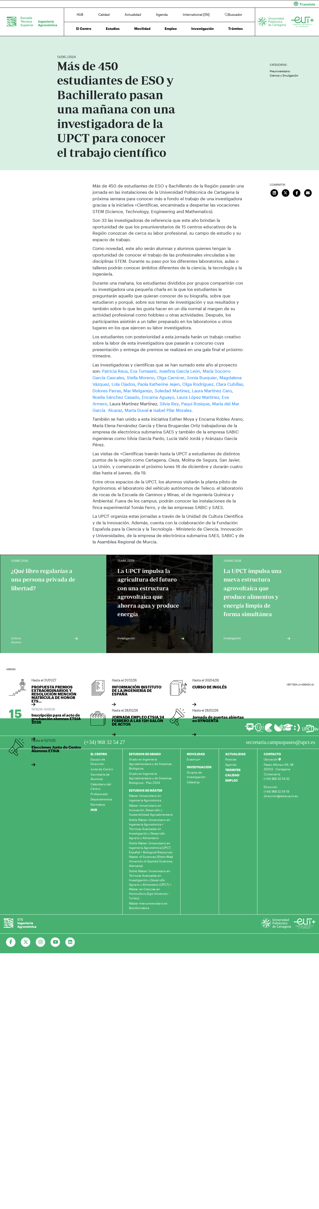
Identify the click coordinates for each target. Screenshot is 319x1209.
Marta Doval (136, 409)
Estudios (113, 29)
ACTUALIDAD (235, 753)
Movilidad (142, 29)
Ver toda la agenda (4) (300, 683)
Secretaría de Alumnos (100, 776)
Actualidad (133, 15)
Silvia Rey (169, 403)
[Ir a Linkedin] (70, 941)
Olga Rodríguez (197, 383)
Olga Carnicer (170, 377)
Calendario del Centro (100, 786)
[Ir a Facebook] (11, 941)
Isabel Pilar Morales (172, 409)
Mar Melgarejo (137, 390)
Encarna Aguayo (158, 396)
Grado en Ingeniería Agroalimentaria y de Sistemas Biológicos (150, 763)
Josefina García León (179, 370)
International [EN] (196, 15)
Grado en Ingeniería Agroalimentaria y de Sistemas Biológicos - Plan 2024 (150, 777)
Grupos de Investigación (196, 774)
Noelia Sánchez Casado (116, 396)
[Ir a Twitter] (26, 941)
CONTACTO (272, 753)
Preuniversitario (280, 71)
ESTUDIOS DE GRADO (145, 753)
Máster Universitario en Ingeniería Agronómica (145, 797)
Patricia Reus (115, 370)
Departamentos (101, 798)
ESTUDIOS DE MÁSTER (145, 789)
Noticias (231, 758)
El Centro (83, 29)
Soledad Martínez (172, 390)
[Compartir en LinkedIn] (274, 192)
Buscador (233, 15)
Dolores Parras (107, 390)
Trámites (235, 29)
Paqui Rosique (195, 403)
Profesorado (99, 793)
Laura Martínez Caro (212, 390)
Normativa (97, 803)
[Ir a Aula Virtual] (288, 729)
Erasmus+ (193, 758)
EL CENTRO (98, 753)
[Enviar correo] (308, 192)
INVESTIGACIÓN (199, 766)
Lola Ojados (123, 383)
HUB (80, 15)
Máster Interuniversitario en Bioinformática (148, 905)
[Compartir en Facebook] (297, 192)
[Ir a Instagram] (40, 941)
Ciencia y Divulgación (284, 75)
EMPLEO (231, 779)
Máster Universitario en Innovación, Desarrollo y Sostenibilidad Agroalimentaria (150, 809)
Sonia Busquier (201, 377)
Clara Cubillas (229, 383)
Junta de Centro (101, 768)
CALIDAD (232, 774)
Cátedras (193, 781)
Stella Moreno (140, 377)
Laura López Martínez (197, 396)
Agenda (162, 15)
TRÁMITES (233, 769)
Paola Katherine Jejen (159, 383)
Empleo (171, 29)
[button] (241, 4)
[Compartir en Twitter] (285, 192)
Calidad (104, 15)
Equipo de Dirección (97, 761)
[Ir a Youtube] (55, 941)
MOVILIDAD (196, 753)
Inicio (61, 42)
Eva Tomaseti (143, 370)
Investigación (202, 29)
